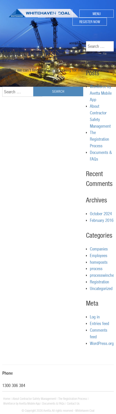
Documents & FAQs (53, 403)
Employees (98, 255)
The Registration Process (99, 139)
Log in (95, 316)
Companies (99, 248)
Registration (99, 281)
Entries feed (99, 323)
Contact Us (73, 403)
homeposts (99, 262)
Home (6, 399)
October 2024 (101, 213)
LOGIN (55, 14)
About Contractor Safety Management (34, 399)
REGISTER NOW (89, 22)
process (96, 268)
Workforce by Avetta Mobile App (101, 93)
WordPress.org (102, 343)
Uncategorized (101, 288)
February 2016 (101, 220)
